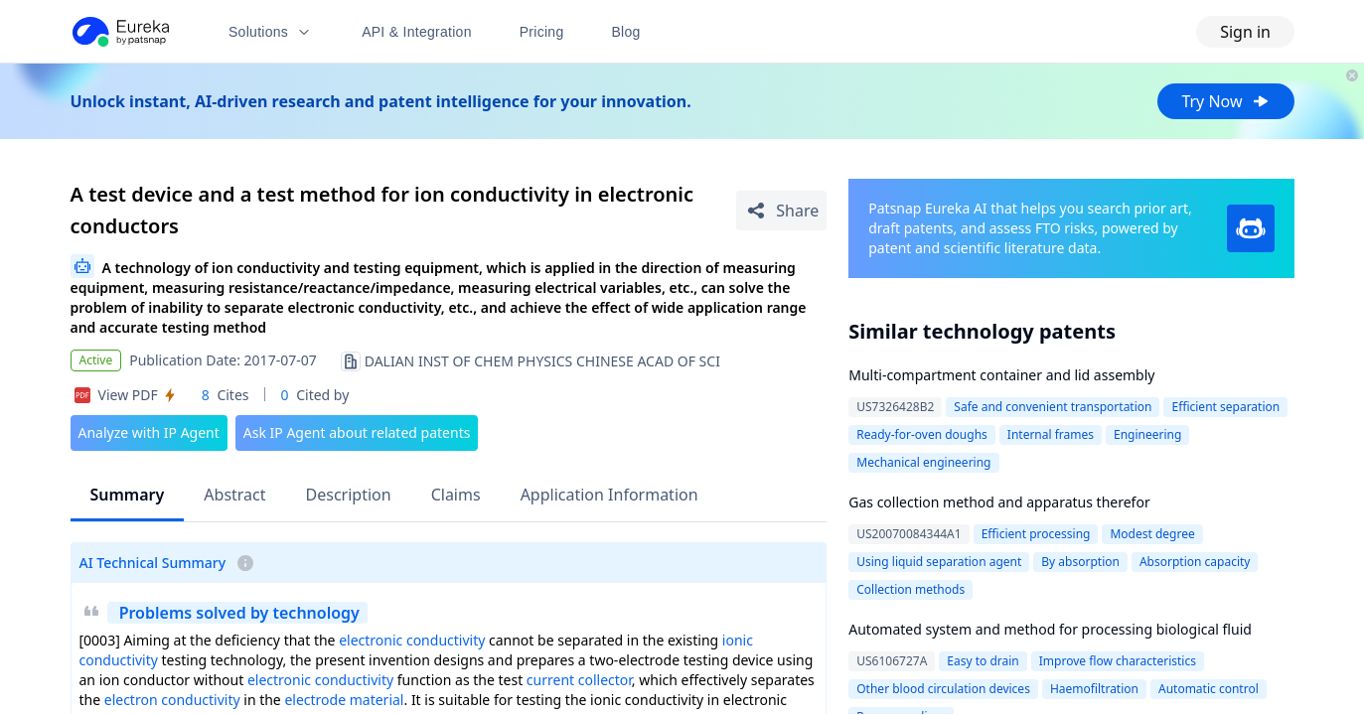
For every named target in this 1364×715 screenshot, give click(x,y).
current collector (579, 679)
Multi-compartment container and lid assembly (1001, 374)
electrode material (343, 699)
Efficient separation (1225, 406)
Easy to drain (982, 660)
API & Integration (417, 32)
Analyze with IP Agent (149, 432)
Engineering (1147, 434)
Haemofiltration (1094, 688)
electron (131, 699)
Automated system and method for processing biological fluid (1050, 629)
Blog (626, 32)
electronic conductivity (412, 640)
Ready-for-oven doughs (921, 434)
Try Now (1225, 101)
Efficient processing (1036, 533)
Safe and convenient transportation (1052, 406)
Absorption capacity (1195, 561)
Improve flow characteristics (1117, 660)
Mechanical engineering (923, 462)
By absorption (1080, 561)
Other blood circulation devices (943, 688)
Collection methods (910, 589)
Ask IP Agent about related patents (357, 432)
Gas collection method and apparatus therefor (998, 502)
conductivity (200, 699)
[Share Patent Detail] (781, 210)
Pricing (542, 32)
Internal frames (1050, 434)
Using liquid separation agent (938, 561)
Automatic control (1208, 688)
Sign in (1245, 32)
